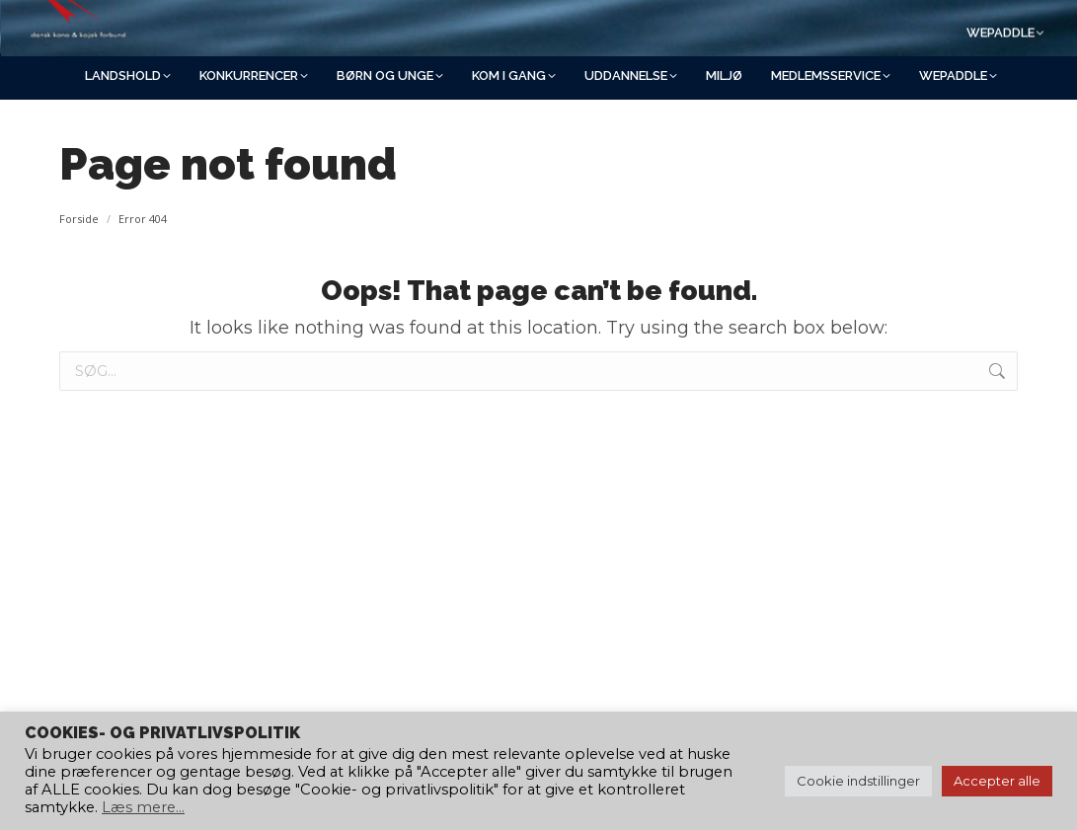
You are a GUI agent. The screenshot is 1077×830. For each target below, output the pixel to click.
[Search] (850, 26)
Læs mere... (143, 807)
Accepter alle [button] (997, 781)
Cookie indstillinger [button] (858, 781)
